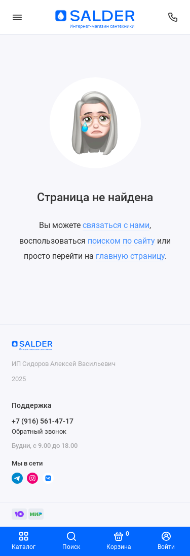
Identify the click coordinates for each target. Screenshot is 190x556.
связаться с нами (116, 225)
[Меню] (17, 17)
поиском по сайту (121, 241)
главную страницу (130, 256)
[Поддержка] (173, 17)
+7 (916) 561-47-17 (42, 421)
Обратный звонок (39, 431)
